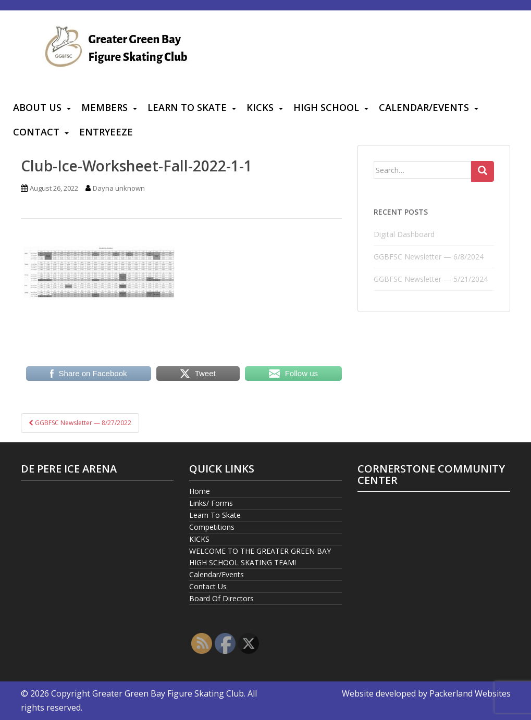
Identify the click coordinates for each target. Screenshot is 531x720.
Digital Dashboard (404, 234)
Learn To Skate (187, 107)
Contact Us (208, 586)
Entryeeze (106, 131)
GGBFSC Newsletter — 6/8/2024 (429, 257)
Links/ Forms (211, 503)
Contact (36, 131)
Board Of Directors (221, 598)
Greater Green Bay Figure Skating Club (168, 693)
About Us (37, 107)
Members (104, 107)
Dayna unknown (119, 188)
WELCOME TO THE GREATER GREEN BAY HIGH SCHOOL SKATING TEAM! (260, 556)
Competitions (211, 527)
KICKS (260, 107)
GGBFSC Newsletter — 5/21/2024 (431, 279)
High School (326, 107)
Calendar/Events (424, 107)
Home (199, 491)
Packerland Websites (470, 693)
